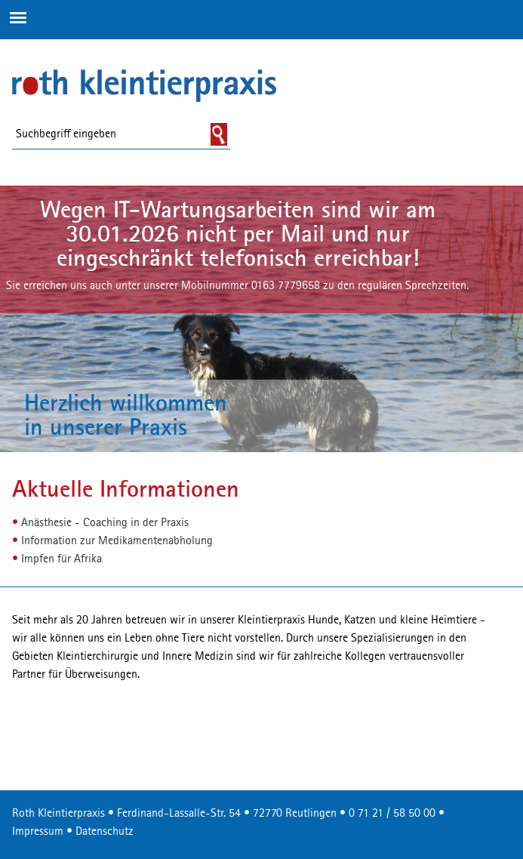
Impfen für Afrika (61, 559)
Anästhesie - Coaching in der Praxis (105, 523)
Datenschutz (104, 832)
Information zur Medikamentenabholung (117, 541)
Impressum (37, 832)
